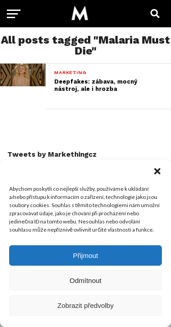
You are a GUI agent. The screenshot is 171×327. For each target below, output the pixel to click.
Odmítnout (85, 280)
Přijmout (85, 255)
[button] (157, 171)
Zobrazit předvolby (85, 305)
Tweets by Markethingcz (52, 154)
